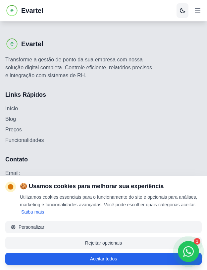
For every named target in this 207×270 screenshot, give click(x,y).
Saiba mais (32, 212)
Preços (13, 129)
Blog (10, 119)
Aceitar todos (103, 258)
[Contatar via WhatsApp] (188, 251)
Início (11, 108)
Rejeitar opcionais (103, 243)
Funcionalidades (24, 140)
